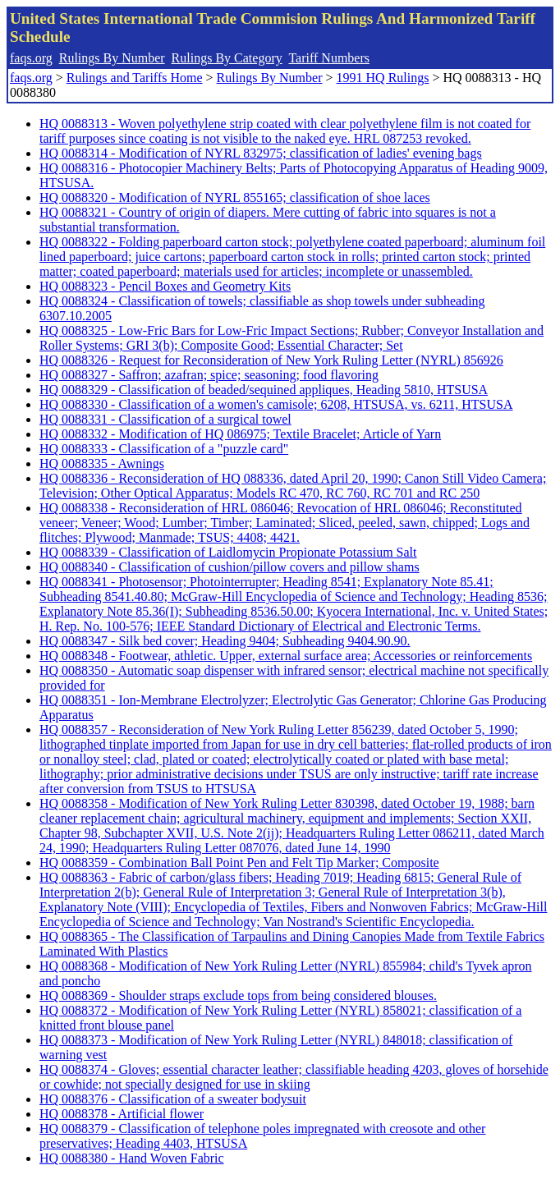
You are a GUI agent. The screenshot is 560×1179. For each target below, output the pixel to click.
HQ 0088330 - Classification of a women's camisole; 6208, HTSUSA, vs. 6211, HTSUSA (275, 404)
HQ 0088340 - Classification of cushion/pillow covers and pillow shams (229, 567)
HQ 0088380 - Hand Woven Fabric (131, 1158)
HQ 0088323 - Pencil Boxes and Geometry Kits (165, 286)
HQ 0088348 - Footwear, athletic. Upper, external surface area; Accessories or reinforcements (285, 656)
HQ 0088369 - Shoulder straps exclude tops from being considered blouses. (238, 995)
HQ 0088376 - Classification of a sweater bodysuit (172, 1099)
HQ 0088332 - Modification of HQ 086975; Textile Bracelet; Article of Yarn (240, 434)
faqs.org (31, 58)
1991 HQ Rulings (383, 78)
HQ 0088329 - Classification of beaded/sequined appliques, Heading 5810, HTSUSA (263, 390)
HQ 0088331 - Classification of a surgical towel (165, 419)
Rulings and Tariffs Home (135, 78)
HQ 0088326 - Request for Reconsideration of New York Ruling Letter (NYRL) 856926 (271, 360)
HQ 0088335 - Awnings (101, 463)
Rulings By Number (112, 58)
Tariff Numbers (329, 58)
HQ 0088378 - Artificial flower (121, 1114)
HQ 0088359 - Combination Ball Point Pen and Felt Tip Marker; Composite (239, 862)
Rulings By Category (227, 58)
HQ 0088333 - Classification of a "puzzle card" (163, 449)
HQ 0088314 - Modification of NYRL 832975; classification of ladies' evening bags (260, 153)
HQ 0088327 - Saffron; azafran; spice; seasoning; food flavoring (209, 375)
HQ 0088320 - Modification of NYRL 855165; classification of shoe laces (234, 197)
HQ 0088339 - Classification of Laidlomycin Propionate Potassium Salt (228, 552)
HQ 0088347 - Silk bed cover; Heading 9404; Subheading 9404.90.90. (225, 641)
